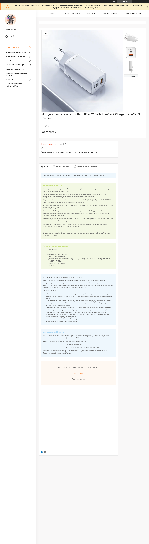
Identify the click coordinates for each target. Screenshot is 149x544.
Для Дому (10, 79)
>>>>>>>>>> (78, 373)
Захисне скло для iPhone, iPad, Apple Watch (15, 85)
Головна (53, 13)
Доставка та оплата (110, 13)
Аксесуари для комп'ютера (16, 52)
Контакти (91, 13)
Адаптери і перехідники (15, 69)
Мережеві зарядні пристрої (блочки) (16, 74)
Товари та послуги (12, 47)
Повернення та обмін (134, 13)
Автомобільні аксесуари (15, 65)
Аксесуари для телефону (15, 56)
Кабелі (8, 61)
